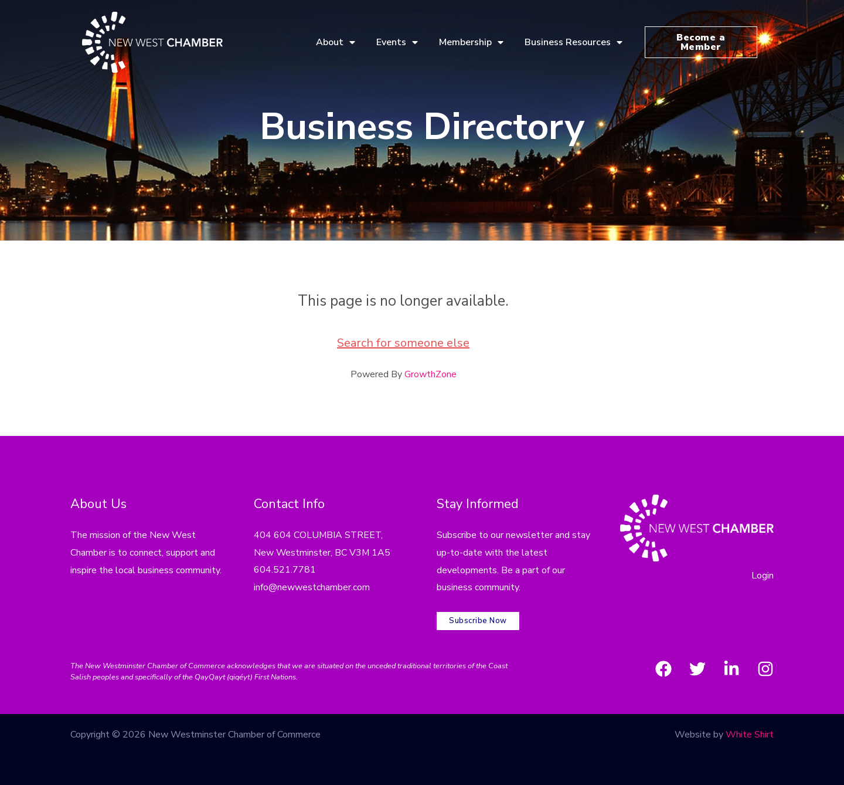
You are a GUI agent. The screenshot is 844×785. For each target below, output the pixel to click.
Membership (471, 42)
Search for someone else (403, 343)
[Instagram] (765, 669)
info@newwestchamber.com (312, 587)
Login (762, 575)
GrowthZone (430, 374)
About (335, 42)
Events (397, 42)
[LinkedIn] (731, 669)
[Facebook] (663, 669)
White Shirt (750, 734)
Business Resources (573, 42)
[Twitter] (697, 669)
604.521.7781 (285, 570)
